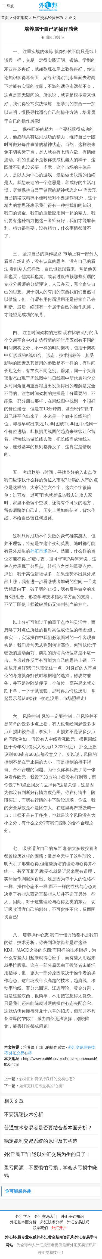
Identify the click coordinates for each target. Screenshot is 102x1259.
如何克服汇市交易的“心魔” (41, 1086)
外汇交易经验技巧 (48, 17)
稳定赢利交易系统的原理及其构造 (41, 1141)
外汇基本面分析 (23, 1222)
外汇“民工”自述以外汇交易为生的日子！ (47, 1154)
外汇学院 (20, 17)
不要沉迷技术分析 (23, 1114)
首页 (5, 17)
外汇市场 (39, 551)
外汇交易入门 (46, 1216)
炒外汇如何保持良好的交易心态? (47, 1079)
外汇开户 (59, 1228)
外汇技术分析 (51, 1222)
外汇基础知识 (72, 1216)
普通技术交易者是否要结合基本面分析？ (48, 1127)
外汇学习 (23, 1216)
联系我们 (40, 1228)
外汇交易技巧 (78, 1222)
